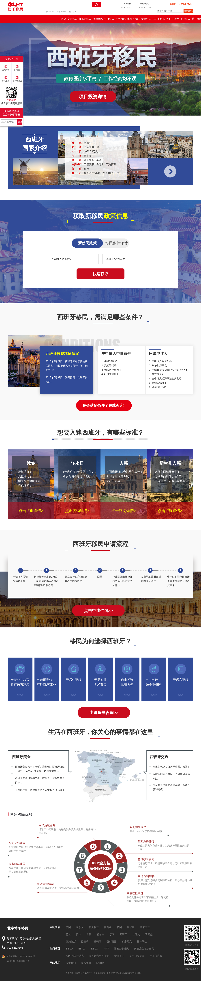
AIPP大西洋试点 (75, 955)
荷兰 (68, 934)
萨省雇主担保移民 (144, 948)
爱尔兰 (100, 934)
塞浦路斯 (71, 941)
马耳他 (149, 934)
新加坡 (131, 927)
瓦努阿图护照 (137, 955)
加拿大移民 (61, 12)
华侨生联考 (173, 18)
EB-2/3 (94, 948)
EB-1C (82, 948)
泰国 (111, 934)
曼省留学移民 (121, 948)
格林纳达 (142, 941)
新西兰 (107, 927)
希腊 (88, 934)
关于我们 (71, 963)
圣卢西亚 (111, 941)
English (100, 963)
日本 (78, 934)
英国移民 (185, 18)
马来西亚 (145, 927)
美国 (68, 927)
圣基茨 (84, 941)
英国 (119, 927)
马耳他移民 (159, 18)
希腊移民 (146, 18)
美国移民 (50, 12)
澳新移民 (98, 18)
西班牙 (123, 934)
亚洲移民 (109, 18)
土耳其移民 (133, 18)
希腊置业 (119, 955)
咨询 (20, 122)
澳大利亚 (94, 927)
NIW (106, 948)
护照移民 (121, 18)
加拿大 (79, 927)
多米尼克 (127, 941)
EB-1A (69, 948)
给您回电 (188, 11)
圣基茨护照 (156, 955)
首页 (63, 18)
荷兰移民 (73, 12)
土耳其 (136, 934)
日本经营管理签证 (99, 955)
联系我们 (86, 963)
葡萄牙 (97, 941)
